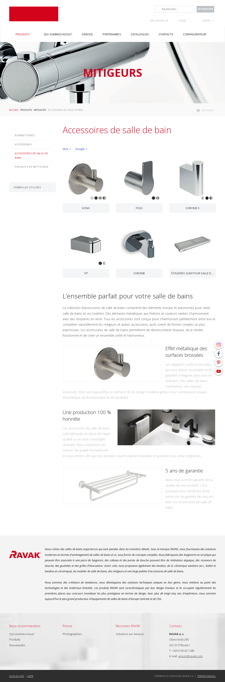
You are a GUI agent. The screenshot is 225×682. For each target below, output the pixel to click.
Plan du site (16, 676)
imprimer (208, 110)
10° (86, 273)
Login (182, 20)
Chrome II (192, 208)
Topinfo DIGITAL (206, 676)
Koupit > (81, 149)
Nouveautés (17, 645)
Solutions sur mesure (130, 634)
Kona (86, 208)
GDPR (30, 676)
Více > (67, 149)
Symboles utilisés (27, 187)
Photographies (72, 634)
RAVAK (33, 14)
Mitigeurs (40, 109)
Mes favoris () (159, 20)
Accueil (13, 109)
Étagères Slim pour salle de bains (192, 273)
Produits (26, 109)
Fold (139, 208)
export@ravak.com (190, 656)
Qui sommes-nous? (21, 634)
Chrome (139, 273)
